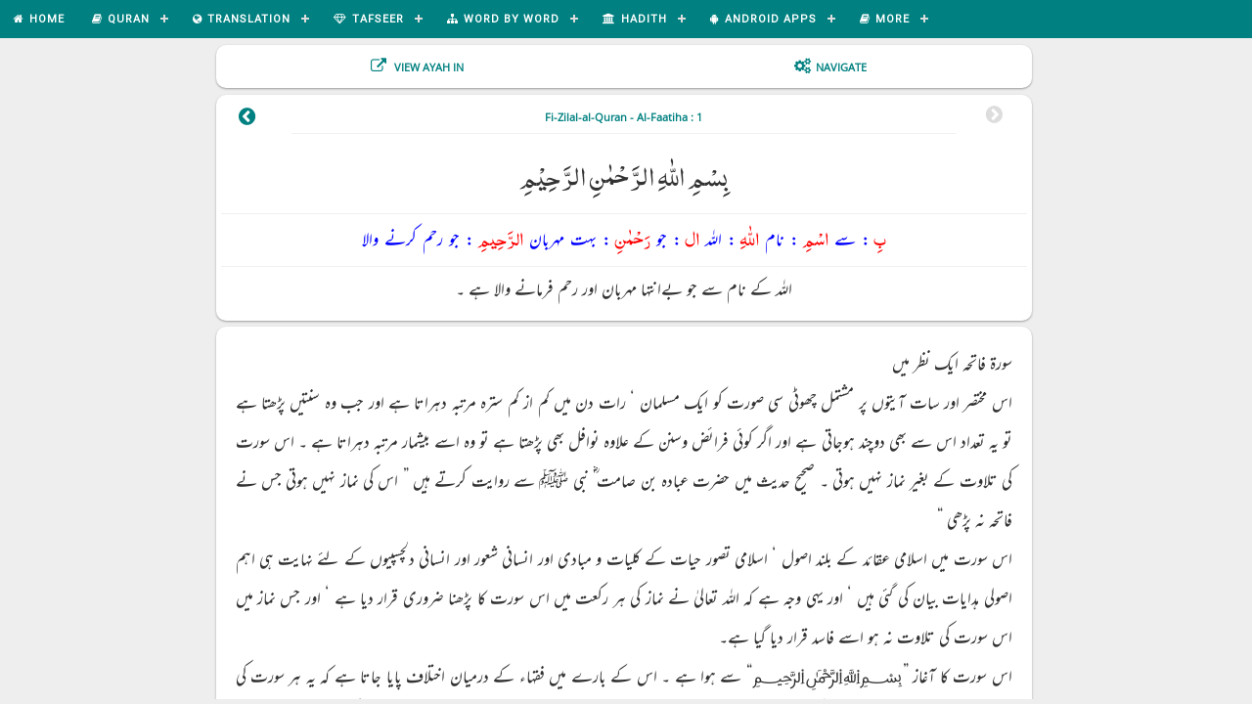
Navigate (841, 67)
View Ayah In (427, 67)
